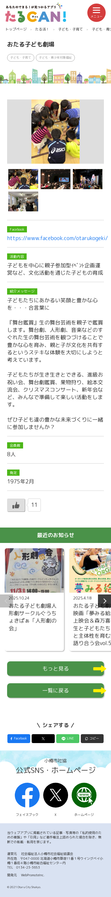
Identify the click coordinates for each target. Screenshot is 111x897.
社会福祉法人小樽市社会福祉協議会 (47, 853)
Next (104, 600)
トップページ (16, 29)
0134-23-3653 (28, 867)
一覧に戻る (55, 690)
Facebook (20, 738)
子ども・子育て (70, 29)
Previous (6, 600)
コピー (94, 738)
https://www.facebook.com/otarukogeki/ (57, 238)
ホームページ (84, 800)
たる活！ (42, 29)
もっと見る (55, 668)
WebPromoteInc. (32, 875)
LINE (70, 738)
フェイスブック (27, 800)
